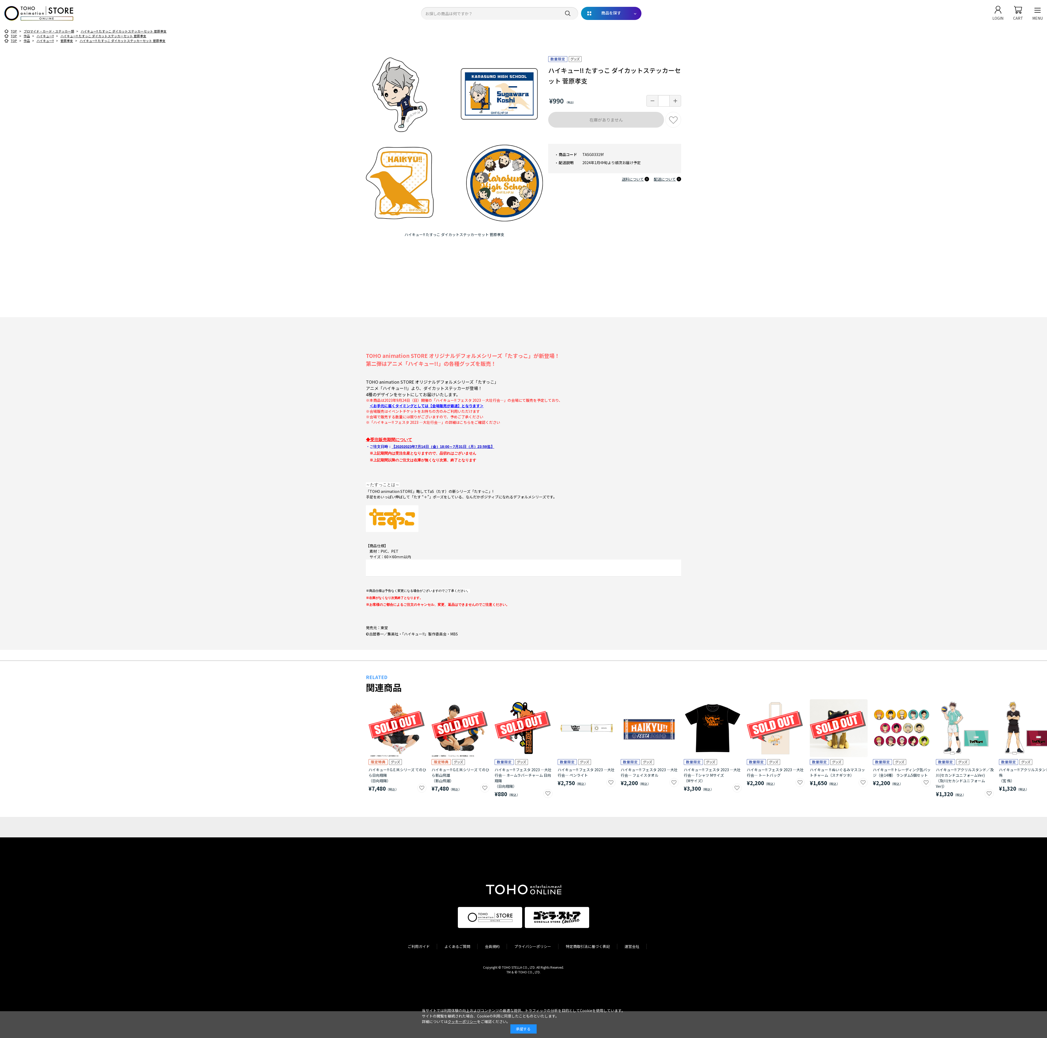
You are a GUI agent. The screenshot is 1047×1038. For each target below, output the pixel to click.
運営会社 (632, 946)
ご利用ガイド (419, 946)
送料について (633, 179)
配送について (665, 179)
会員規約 (492, 946)
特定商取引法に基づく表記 (588, 946)
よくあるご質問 (457, 946)
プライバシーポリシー (532, 946)
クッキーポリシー (462, 1021)
